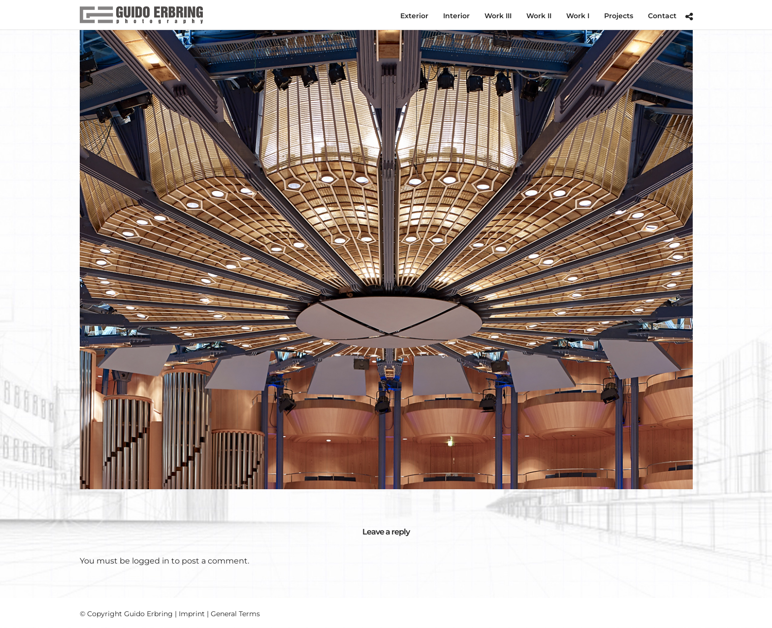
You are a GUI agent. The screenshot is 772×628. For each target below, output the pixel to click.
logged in (150, 560)
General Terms (235, 613)
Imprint (192, 613)
